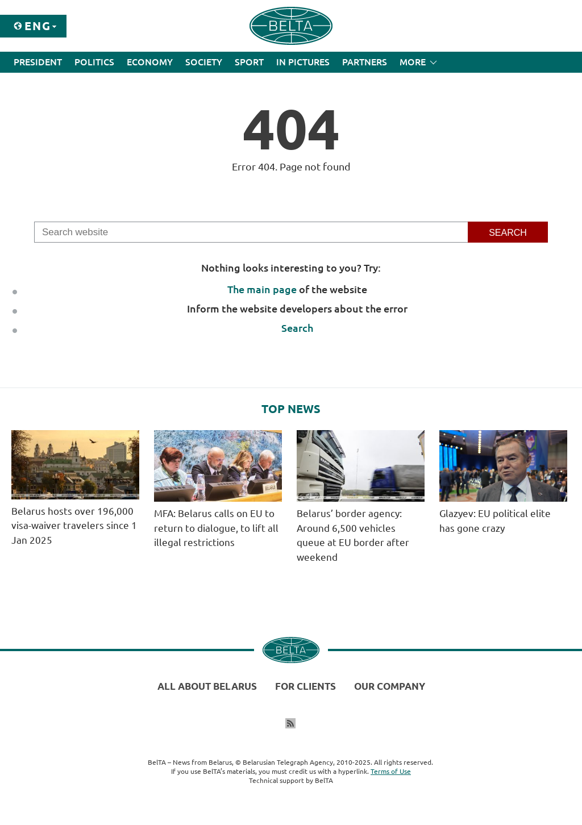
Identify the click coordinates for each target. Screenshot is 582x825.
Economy (150, 62)
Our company (389, 686)
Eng (37, 25)
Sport (249, 62)
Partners (364, 62)
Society (203, 62)
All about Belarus (207, 686)
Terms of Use (391, 771)
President (38, 62)
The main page (262, 289)
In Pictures (303, 62)
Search (297, 328)
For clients (305, 686)
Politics (94, 62)
